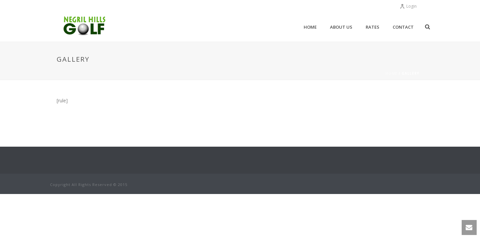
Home (310, 27)
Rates (372, 27)
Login (408, 6)
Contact (403, 27)
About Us (341, 27)
